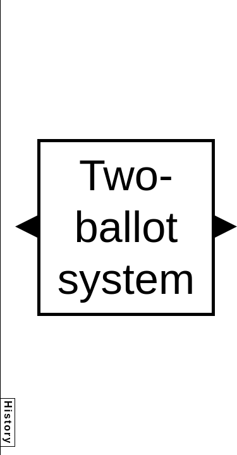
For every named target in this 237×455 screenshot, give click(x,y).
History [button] (8, 422)
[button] (26, 226)
